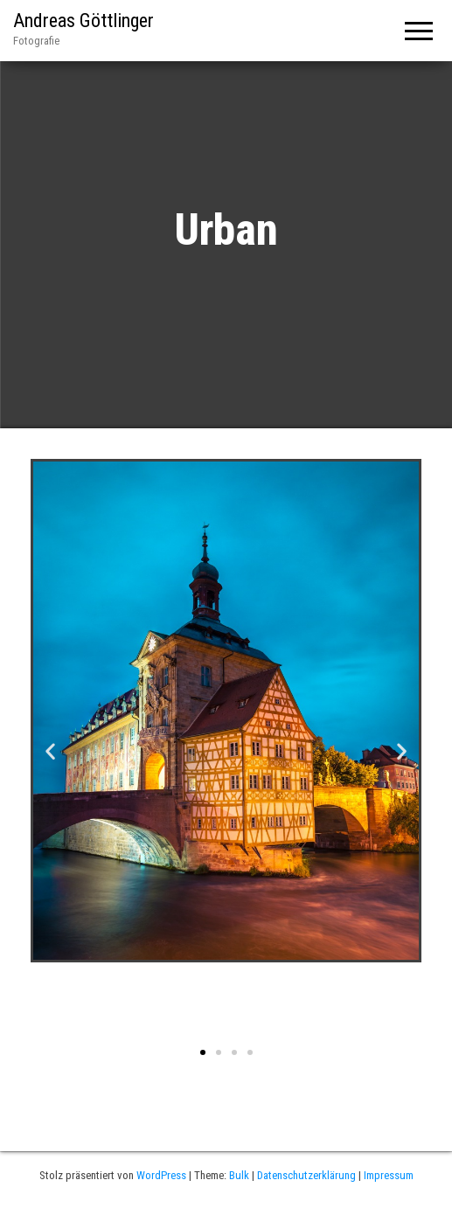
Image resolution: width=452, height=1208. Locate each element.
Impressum (389, 1175)
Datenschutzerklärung (306, 1175)
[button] (202, 1052)
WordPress (161, 1175)
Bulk (239, 1175)
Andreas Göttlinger (83, 20)
